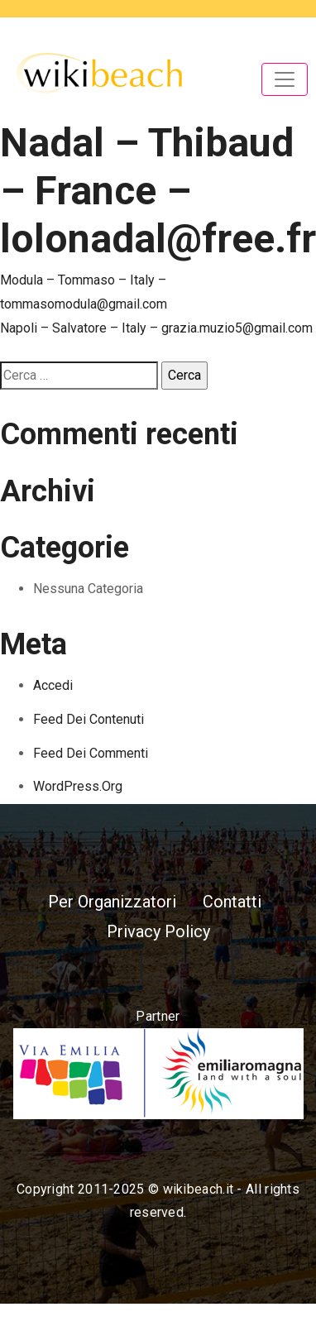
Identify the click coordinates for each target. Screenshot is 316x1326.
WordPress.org (77, 786)
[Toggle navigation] (284, 79)
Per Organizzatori (112, 902)
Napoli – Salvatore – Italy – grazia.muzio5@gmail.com (156, 328)
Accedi (53, 685)
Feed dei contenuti (88, 719)
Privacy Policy (158, 931)
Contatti (232, 902)
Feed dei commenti (90, 753)
